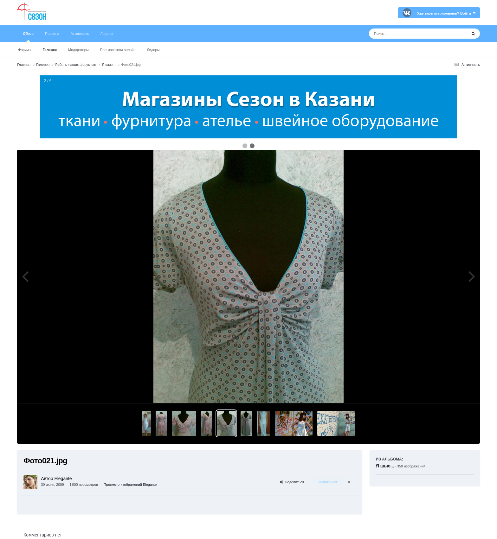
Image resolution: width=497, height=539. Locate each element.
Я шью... (385, 465)
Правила (52, 33)
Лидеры (153, 50)
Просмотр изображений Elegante (130, 484)
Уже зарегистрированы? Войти (446, 13)
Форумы (24, 50)
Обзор (28, 37)
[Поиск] (406, 34)
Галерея (50, 50)
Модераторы (78, 50)
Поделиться (292, 482)
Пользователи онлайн (118, 50)
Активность (80, 33)
